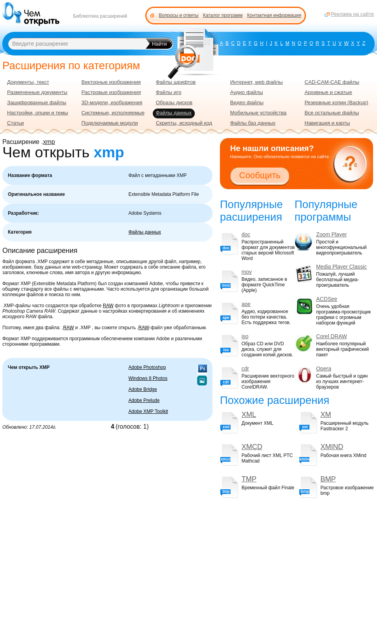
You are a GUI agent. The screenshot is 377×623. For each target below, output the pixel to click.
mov (247, 272)
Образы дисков (174, 102)
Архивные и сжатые (328, 92)
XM (325, 414)
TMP (249, 479)
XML (249, 414)
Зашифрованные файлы (36, 102)
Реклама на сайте (352, 14)
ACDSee (326, 299)
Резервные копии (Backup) (336, 102)
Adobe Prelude (143, 400)
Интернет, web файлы (256, 82)
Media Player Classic (341, 267)
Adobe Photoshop (147, 367)
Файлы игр (168, 92)
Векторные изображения (111, 82)
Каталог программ (223, 15)
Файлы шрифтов (176, 82)
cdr (245, 369)
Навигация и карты (327, 123)
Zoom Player (331, 235)
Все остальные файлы (331, 113)
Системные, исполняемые (113, 113)
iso (245, 336)
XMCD (252, 447)
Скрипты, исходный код (184, 123)
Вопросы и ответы (178, 15)
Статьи (15, 123)
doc (246, 235)
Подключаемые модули (109, 123)
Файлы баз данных (252, 123)
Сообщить (259, 175)
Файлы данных (144, 232)
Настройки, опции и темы (37, 113)
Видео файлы (247, 102)
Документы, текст (28, 82)
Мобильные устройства (258, 113)
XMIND (331, 447)
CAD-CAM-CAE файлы (331, 82)
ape (246, 304)
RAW (108, 305)
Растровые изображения (111, 92)
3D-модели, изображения (111, 102)
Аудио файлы (246, 92)
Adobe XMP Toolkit (148, 411)
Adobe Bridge (142, 389)
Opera (323, 369)
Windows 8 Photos (147, 378)
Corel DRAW (331, 336)
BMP (328, 479)
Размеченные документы (37, 92)
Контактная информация (274, 15)
